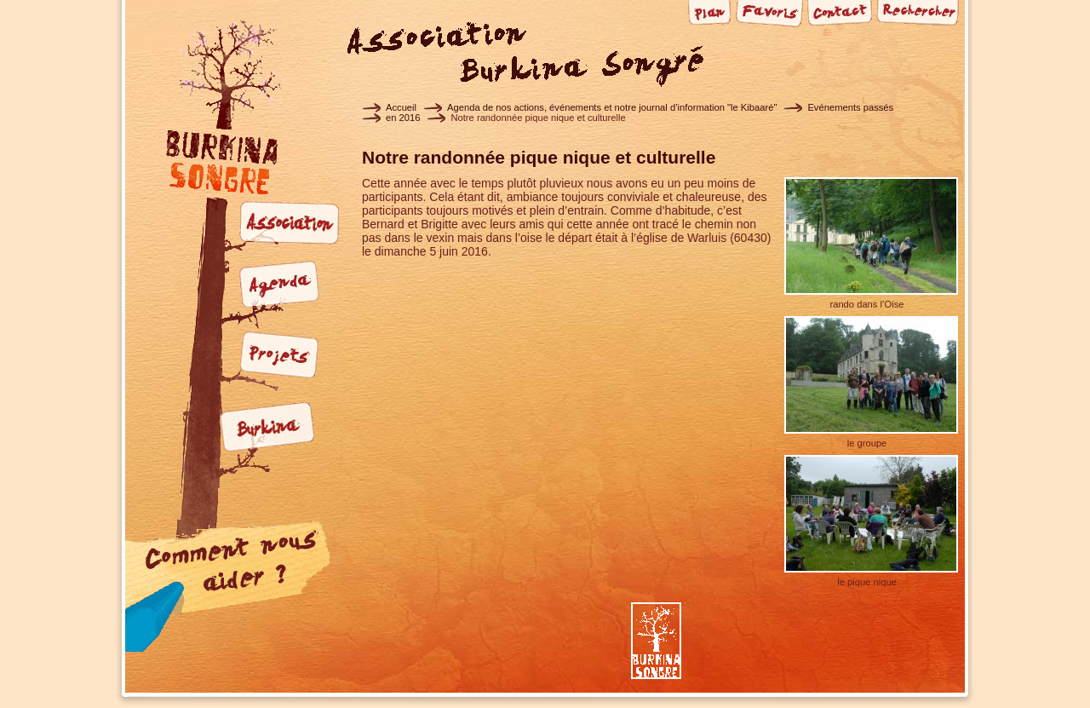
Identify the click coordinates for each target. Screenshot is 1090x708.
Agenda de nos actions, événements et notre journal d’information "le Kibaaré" (612, 107)
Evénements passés (850, 107)
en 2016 (403, 117)
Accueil (401, 107)
